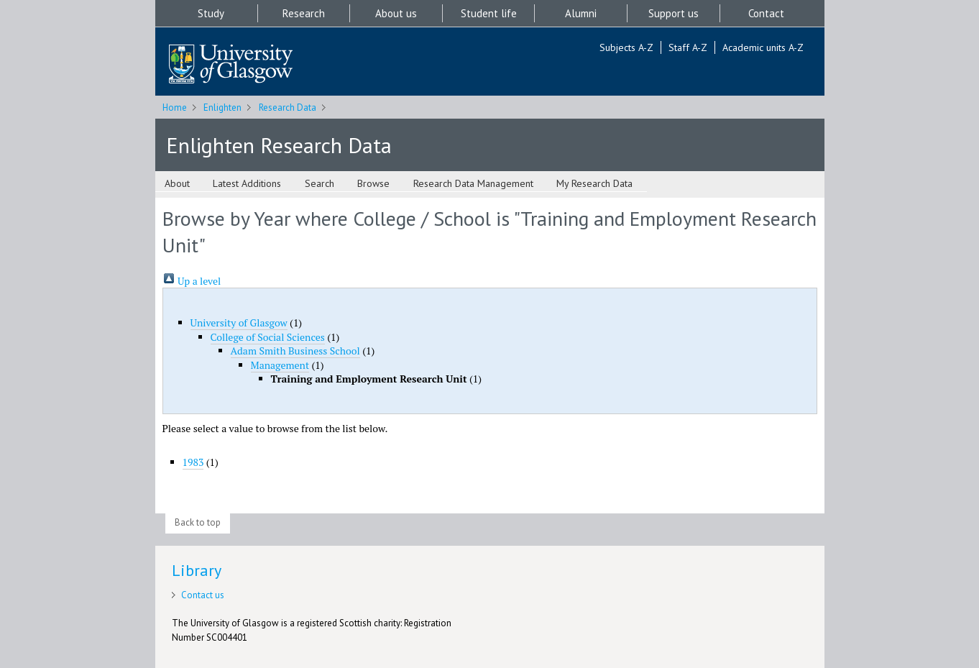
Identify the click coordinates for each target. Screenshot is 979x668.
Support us (673, 13)
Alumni (581, 13)
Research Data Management (473, 183)
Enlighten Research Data (279, 145)
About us (396, 13)
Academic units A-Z (763, 47)
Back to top (198, 522)
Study (211, 13)
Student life (489, 13)
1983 (193, 462)
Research (303, 13)
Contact (766, 13)
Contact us (202, 595)
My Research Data (594, 183)
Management (280, 365)
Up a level (191, 281)
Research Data (287, 107)
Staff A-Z (687, 47)
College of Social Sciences (268, 337)
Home (174, 107)
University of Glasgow (239, 322)
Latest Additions (247, 183)
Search (319, 183)
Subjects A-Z (626, 47)
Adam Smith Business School (295, 350)
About (177, 183)
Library (196, 570)
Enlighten (222, 107)
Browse (373, 183)
